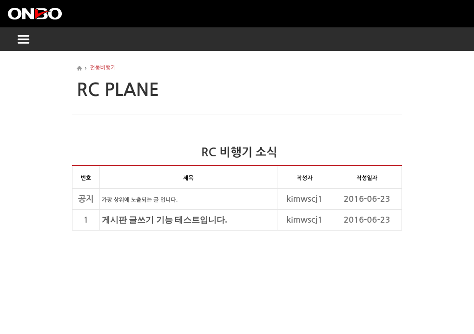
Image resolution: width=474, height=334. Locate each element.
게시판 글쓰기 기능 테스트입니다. (164, 220)
